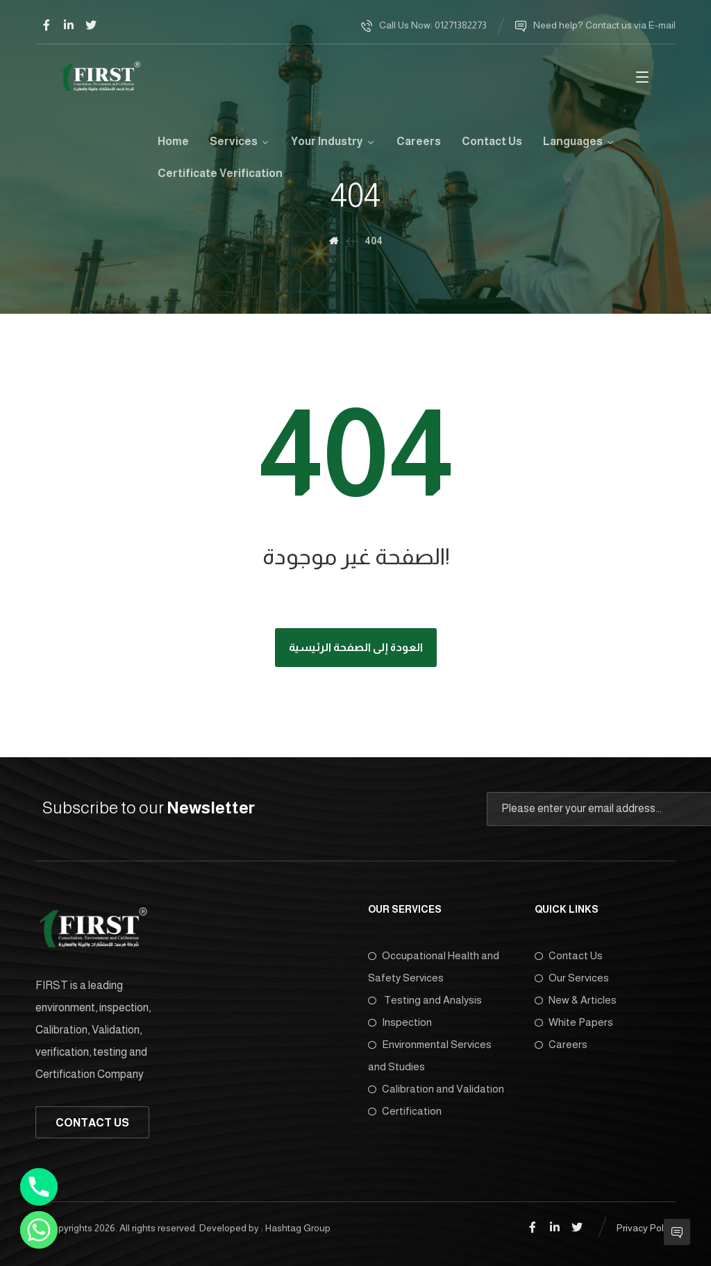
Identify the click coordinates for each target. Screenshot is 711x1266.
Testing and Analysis (425, 1000)
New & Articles (576, 1000)
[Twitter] (91, 25)
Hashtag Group (298, 1227)
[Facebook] (46, 25)
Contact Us (569, 955)
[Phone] (39, 1187)
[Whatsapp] (39, 1230)
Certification (405, 1111)
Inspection (400, 1022)
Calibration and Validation (436, 1089)
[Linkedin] (69, 25)
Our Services (572, 978)
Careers (561, 1044)
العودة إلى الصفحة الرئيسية (356, 647)
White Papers (574, 1022)
